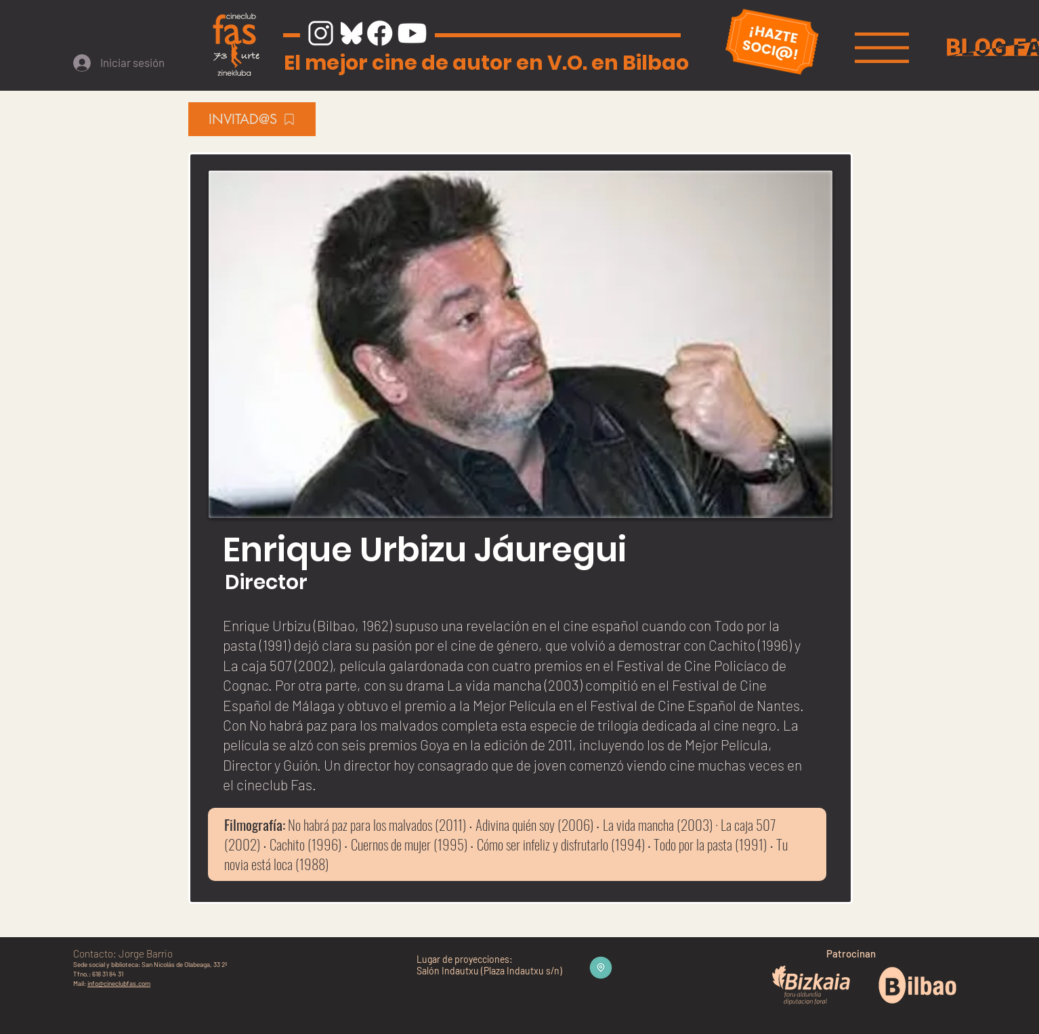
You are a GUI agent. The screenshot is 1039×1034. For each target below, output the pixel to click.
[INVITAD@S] (252, 119)
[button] (882, 48)
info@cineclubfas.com (118, 983)
